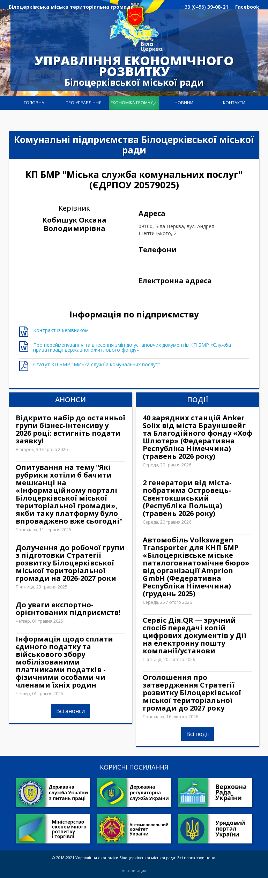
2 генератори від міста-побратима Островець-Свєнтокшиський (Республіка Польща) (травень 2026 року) (187, 498)
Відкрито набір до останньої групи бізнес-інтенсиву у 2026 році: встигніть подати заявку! (70, 429)
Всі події (197, 734)
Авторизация (134, 871)
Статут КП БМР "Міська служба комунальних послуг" (96, 364)
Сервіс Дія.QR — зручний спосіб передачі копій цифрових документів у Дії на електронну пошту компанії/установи (194, 635)
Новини (183, 103)
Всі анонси (70, 734)
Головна (34, 103)
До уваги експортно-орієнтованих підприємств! (68, 608)
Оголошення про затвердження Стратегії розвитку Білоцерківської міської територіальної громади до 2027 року (192, 693)
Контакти (234, 103)
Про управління (84, 103)
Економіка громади (134, 103)
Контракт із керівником (61, 330)
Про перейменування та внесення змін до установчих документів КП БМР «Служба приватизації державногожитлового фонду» (132, 347)
